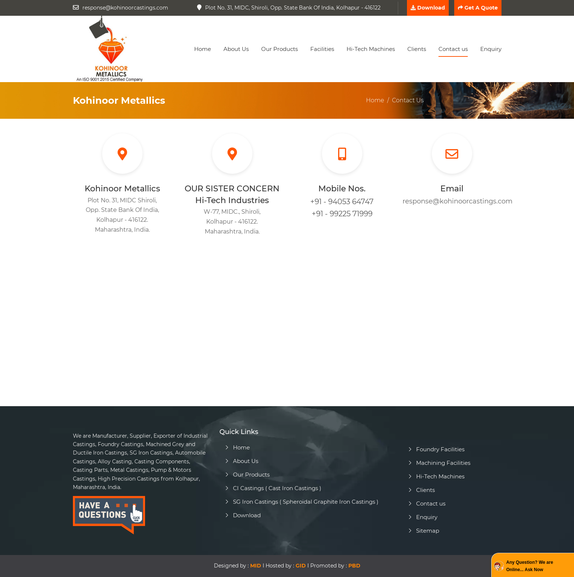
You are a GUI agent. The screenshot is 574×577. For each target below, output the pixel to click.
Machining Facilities (438, 462)
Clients (416, 48)
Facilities (322, 48)
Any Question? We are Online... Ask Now (529, 566)
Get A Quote (478, 7)
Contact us (453, 48)
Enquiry (490, 48)
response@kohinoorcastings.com (120, 7)
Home (202, 48)
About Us (236, 48)
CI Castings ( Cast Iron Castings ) (272, 488)
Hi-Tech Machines (371, 48)
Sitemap (423, 530)
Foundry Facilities (435, 449)
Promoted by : (335, 565)
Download (428, 7)
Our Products (279, 48)
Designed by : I (239, 565)
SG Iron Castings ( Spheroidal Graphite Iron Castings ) (301, 501)
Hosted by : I (288, 565)
